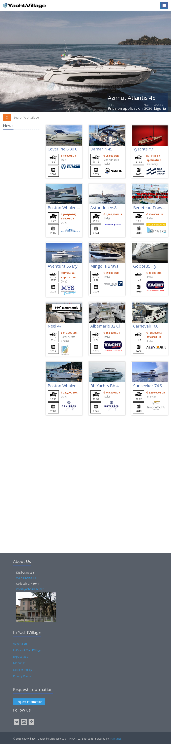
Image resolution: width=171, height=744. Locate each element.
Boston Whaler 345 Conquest (75, 385)
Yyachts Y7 (143, 149)
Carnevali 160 (145, 326)
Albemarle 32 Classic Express (117, 326)
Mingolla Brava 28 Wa (110, 266)
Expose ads (20, 656)
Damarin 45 (101, 149)
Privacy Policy (22, 676)
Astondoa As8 (103, 207)
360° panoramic (66, 307)
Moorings (19, 663)
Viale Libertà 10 (26, 578)
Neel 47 (55, 326)
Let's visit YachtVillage (27, 650)
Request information (29, 702)
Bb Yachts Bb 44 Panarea (113, 385)
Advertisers (20, 643)
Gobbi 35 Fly (144, 266)
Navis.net (115, 738)
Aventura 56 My (62, 266)
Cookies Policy (22, 670)
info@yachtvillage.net (30, 589)
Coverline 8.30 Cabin (67, 149)
